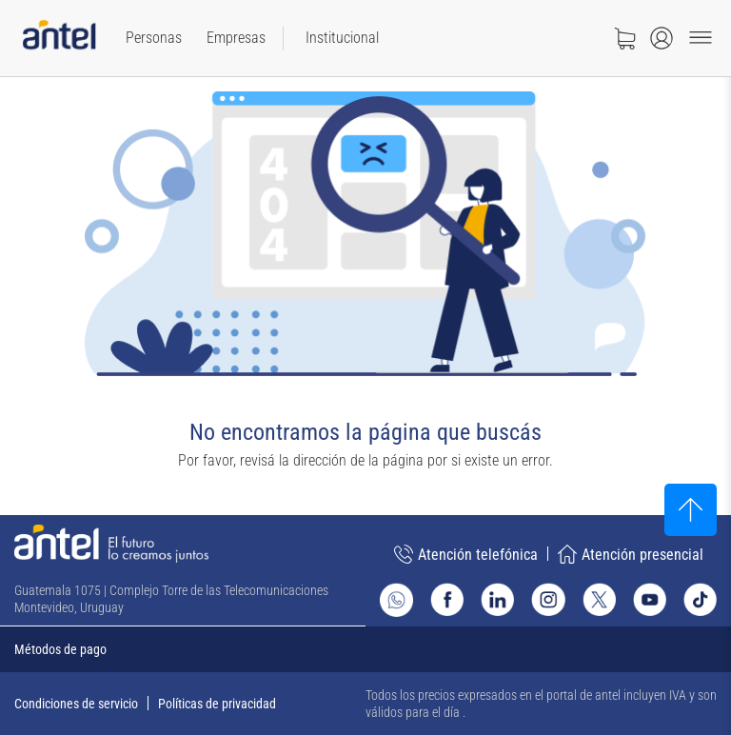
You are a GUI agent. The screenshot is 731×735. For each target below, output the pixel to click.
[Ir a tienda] (624, 38)
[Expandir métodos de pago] (365, 649)
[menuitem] (153, 38)
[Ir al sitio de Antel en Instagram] (547, 599)
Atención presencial (630, 554)
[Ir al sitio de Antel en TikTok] (700, 599)
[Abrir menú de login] (661, 38)
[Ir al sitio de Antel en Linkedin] (497, 599)
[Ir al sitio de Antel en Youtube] (649, 599)
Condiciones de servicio (76, 703)
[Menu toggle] (700, 38)
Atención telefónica (466, 554)
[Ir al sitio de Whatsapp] (396, 600)
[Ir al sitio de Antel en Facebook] (447, 599)
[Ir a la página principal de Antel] (111, 544)
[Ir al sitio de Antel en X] (599, 599)
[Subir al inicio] (690, 510)
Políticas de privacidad (217, 703)
